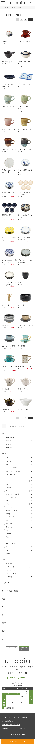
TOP (3, 7)
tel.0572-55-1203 (17, 673)
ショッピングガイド (8, 717)
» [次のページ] (31, 19)
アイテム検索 (11, 7)
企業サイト (21, 728)
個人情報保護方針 (8, 721)
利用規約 (5, 728)
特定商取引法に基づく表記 (11, 725)
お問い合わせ (22, 717)
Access (23, 678)
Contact (12, 678)
